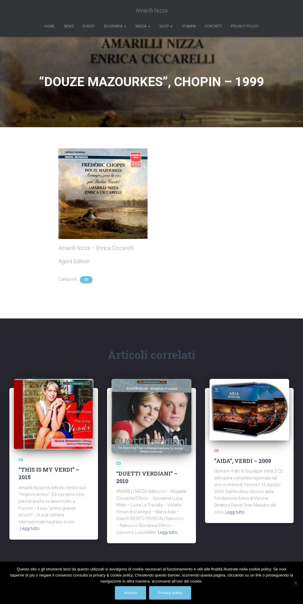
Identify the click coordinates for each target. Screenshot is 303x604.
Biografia (115, 26)
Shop (166, 26)
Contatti (213, 26)
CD (86, 279)
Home (49, 26)
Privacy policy (170, 592)
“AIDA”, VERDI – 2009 (242, 460)
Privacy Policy (245, 26)
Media (142, 26)
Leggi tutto (30, 528)
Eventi (89, 26)
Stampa (189, 26)
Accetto (130, 592)
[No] (295, 583)
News (69, 26)
